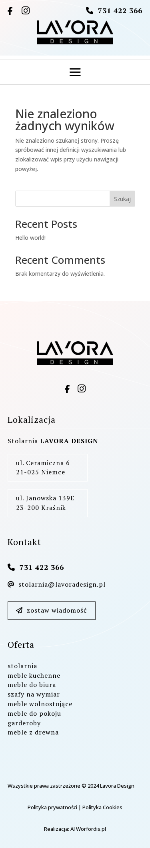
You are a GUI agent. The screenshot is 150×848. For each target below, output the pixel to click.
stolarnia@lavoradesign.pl (57, 584)
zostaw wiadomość (51, 610)
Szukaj (122, 199)
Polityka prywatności (52, 807)
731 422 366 (120, 10)
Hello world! (30, 237)
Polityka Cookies (102, 807)
